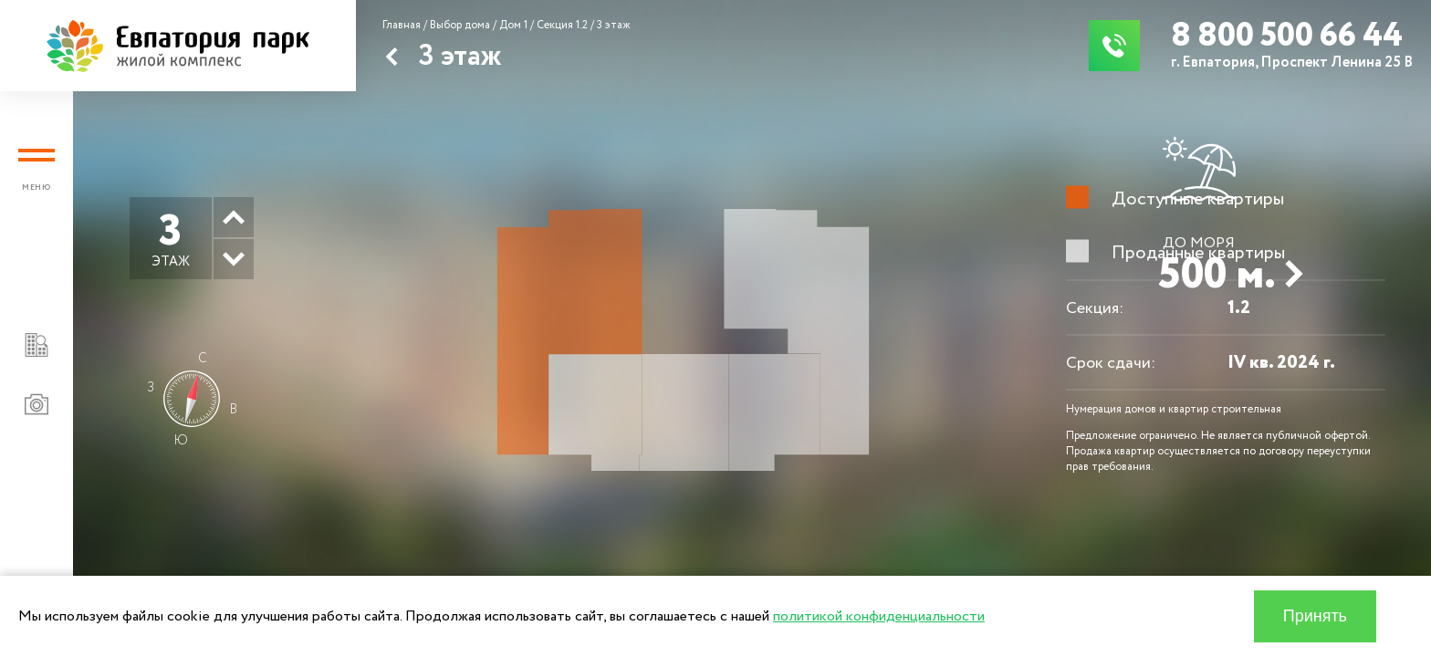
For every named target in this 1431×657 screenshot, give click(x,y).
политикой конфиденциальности (879, 616)
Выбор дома (460, 25)
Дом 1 (513, 25)
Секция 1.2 (562, 25)
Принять (1315, 616)
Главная (401, 25)
